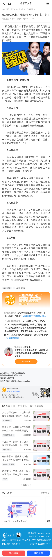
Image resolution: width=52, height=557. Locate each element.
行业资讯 (22, 406)
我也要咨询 (26, 361)
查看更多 (26, 485)
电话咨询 (38, 553)
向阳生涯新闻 (8, 406)
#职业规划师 (20, 288)
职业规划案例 (36, 406)
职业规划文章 (20, 9)
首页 (12, 9)
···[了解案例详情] (11, 338)
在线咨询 (13, 553)
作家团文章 (31, 9)
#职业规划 (7, 288)
